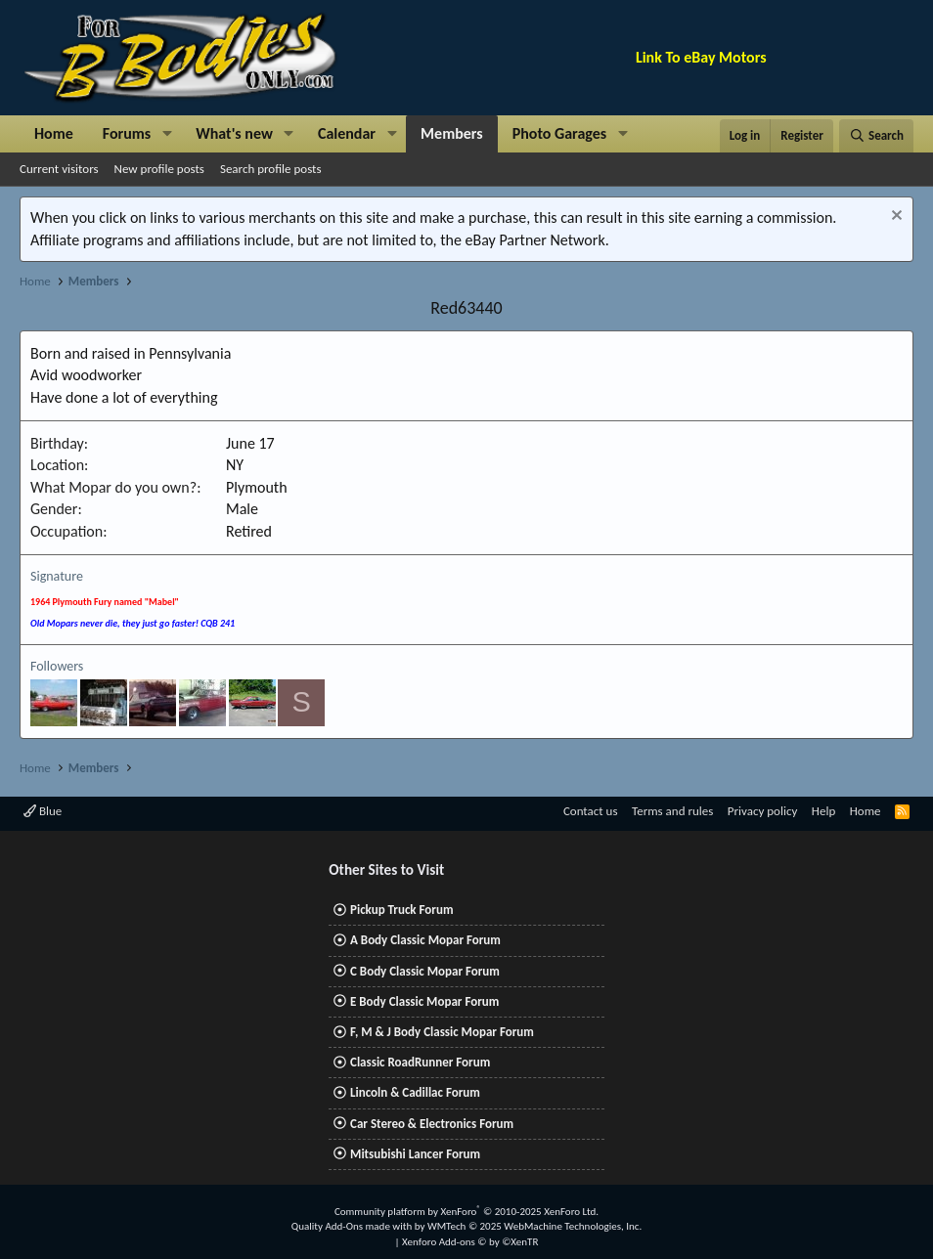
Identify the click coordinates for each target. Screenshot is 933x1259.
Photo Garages (559, 133)
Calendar (347, 133)
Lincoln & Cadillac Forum (415, 1092)
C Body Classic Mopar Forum (425, 971)
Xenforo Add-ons (470, 1242)
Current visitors (59, 168)
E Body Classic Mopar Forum (424, 1001)
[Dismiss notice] (894, 217)
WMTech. (534, 1226)
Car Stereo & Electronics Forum (431, 1123)
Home (53, 133)
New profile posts (159, 168)
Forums (127, 133)
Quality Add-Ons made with (353, 1226)
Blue (42, 810)
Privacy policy (763, 810)
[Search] (876, 135)
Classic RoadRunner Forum (420, 1062)
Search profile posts (271, 168)
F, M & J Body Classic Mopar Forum (442, 1031)
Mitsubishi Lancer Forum (415, 1154)
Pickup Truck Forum (401, 909)
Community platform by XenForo (466, 1211)
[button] (167, 133)
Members (452, 133)
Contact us (590, 810)
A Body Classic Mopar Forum (425, 940)
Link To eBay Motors (701, 57)
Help (823, 810)
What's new (234, 133)
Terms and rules (672, 810)
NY (235, 465)
